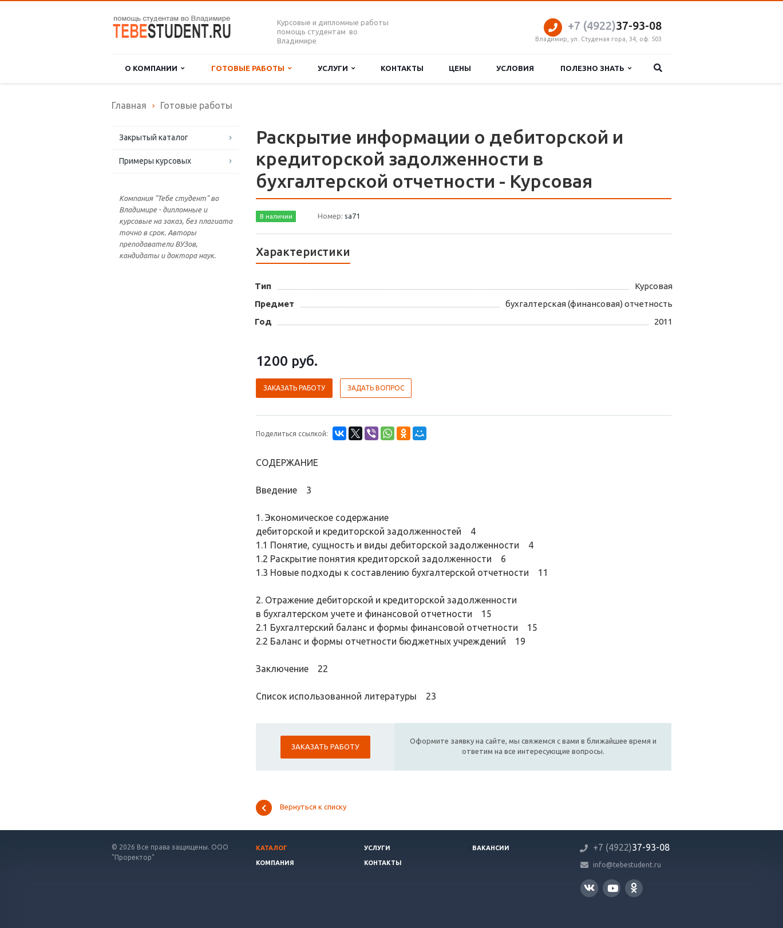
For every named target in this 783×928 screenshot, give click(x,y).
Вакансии (490, 847)
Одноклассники (634, 888)
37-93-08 (615, 25)
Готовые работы (251, 68)
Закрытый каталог (153, 137)
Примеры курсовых (155, 160)
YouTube (612, 888)
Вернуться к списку (301, 808)
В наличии (276, 216)
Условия (515, 68)
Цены (460, 68)
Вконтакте (589, 888)
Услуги (336, 68)
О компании (154, 68)
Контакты (402, 68)
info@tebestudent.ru (627, 864)
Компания (275, 862)
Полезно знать (595, 68)
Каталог (271, 847)
